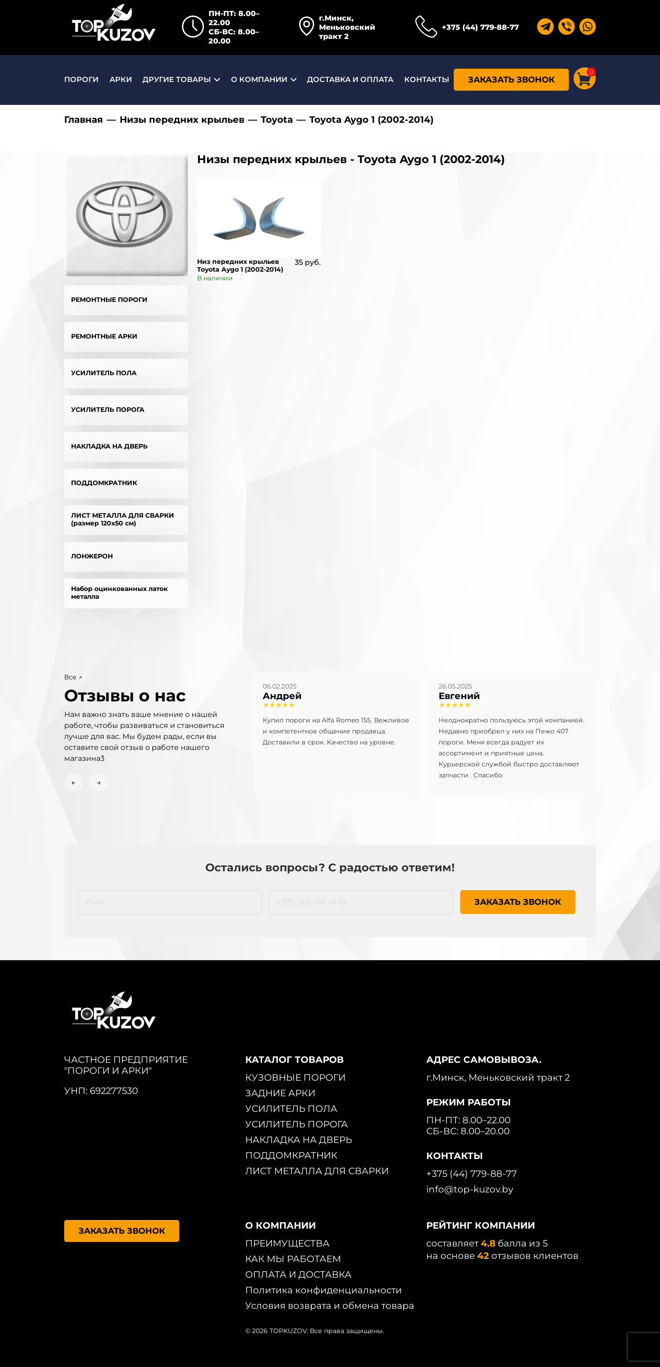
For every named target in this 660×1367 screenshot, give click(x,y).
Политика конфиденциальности (323, 1290)
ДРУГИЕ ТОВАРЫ (177, 79)
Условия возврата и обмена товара (329, 1305)
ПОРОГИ (81, 79)
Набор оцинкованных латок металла (119, 593)
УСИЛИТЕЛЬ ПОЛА (104, 373)
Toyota (277, 119)
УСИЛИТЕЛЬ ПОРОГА (107, 409)
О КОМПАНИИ (259, 79)
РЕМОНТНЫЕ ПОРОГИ (109, 299)
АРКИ (121, 79)
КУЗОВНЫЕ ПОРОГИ (295, 1077)
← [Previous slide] (73, 782)
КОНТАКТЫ (426, 79)
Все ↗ (73, 677)
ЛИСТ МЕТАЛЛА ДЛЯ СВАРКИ (317, 1170)
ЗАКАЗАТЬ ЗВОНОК (511, 80)
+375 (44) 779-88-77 (480, 27)
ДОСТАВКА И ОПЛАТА (350, 79)
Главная (83, 119)
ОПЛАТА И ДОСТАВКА (298, 1274)
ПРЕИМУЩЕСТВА (287, 1243)
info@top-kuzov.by (469, 1189)
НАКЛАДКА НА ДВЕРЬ (109, 446)
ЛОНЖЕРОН (92, 556)
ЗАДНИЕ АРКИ (280, 1093)
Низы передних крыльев (182, 119)
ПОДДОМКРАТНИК (104, 483)
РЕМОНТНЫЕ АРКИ (104, 336)
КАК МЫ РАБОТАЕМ (293, 1258)
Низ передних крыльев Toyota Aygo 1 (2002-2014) (240, 265)
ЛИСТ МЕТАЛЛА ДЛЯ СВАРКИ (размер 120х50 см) (122, 519)
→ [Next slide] (98, 782)
